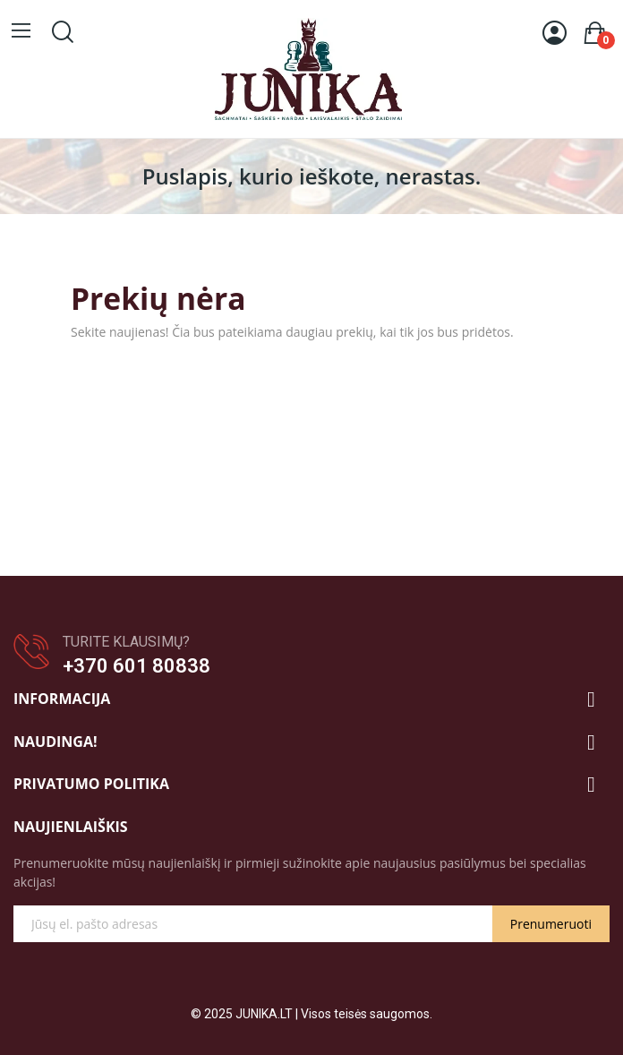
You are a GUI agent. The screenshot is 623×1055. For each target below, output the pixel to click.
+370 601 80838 (136, 666)
